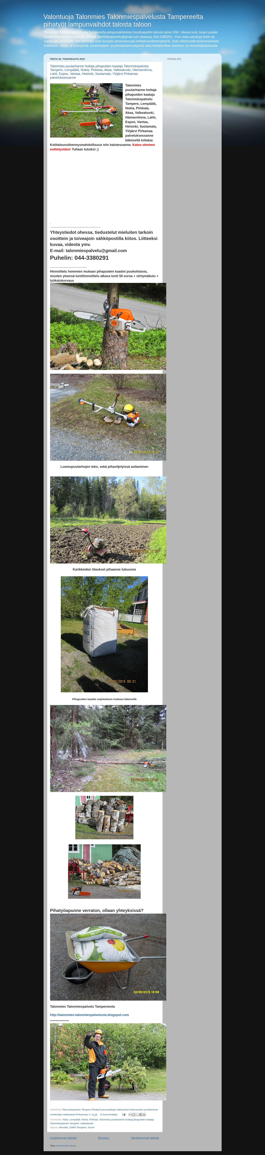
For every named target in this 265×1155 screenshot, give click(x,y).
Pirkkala (93, 1119)
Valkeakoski (86, 1123)
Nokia (85, 1119)
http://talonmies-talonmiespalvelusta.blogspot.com (89, 1015)
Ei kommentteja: (109, 1114)
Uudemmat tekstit (63, 1138)
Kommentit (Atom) (66, 1145)
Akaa (65, 1119)
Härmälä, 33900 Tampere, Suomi (77, 1127)
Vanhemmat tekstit (145, 1138)
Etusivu (103, 1138)
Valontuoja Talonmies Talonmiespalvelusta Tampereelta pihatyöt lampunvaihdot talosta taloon (123, 20)
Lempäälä (75, 1119)
